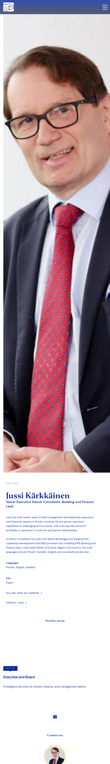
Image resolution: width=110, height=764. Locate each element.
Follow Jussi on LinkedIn (22, 593)
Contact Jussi (15, 602)
